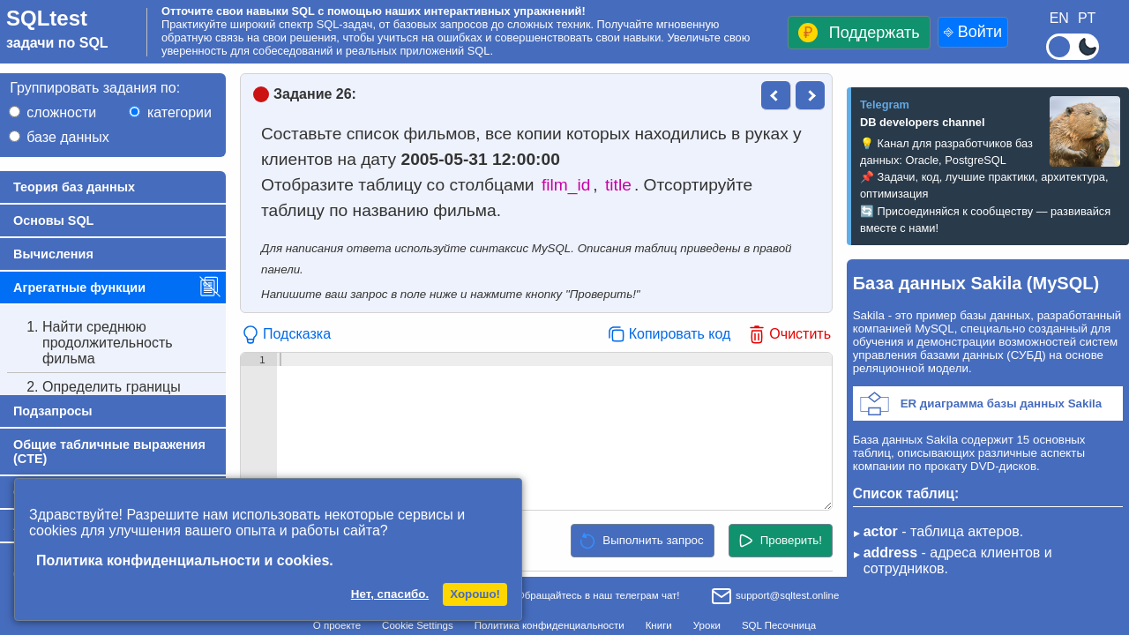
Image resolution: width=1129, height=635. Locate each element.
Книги (659, 625)
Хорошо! (475, 594)
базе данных (67, 137)
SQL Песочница (779, 625)
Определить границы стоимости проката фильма (114, 395)
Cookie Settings (417, 625)
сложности (61, 112)
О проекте (337, 625)
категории (179, 112)
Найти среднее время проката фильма (96, 439)
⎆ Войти (973, 32)
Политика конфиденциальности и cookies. (184, 560)
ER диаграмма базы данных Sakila (1002, 403)
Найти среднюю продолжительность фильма (90, 343)
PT (1086, 18)
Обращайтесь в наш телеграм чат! (586, 595)
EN (1059, 18)
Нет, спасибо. (390, 594)
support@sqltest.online (775, 597)
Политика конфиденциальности (549, 625)
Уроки (707, 625)
